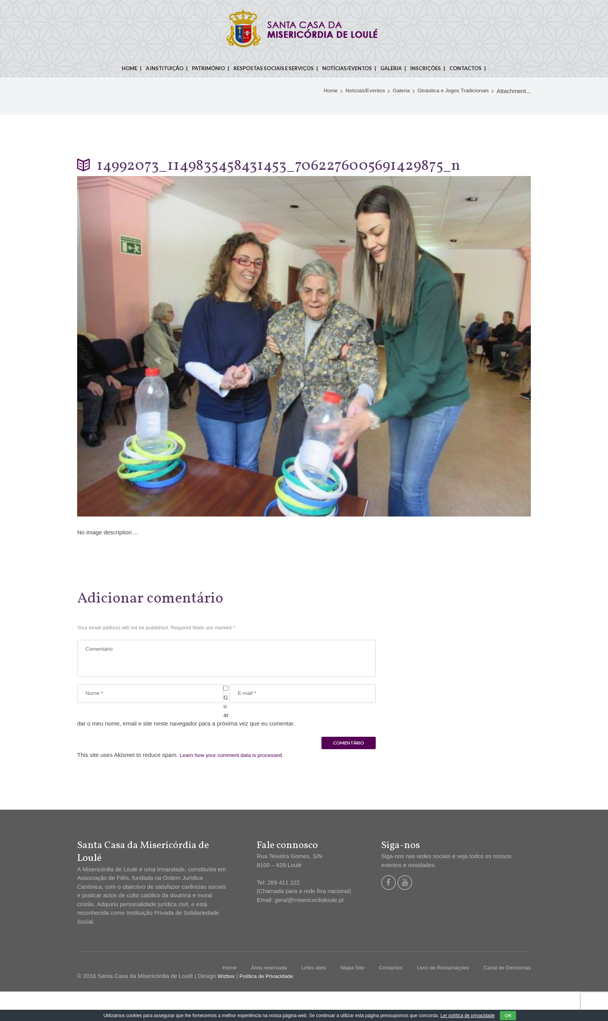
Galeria (391, 68)
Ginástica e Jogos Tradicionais (449, 128)
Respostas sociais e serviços (273, 68)
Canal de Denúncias (504, 996)
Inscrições (425, 68)
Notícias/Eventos (347, 68)
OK (507, 1015)
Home (129, 68)
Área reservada (249, 996)
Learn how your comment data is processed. (237, 784)
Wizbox (227, 1005)
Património (208, 68)
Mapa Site (338, 996)
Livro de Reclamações (435, 996)
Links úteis (297, 996)
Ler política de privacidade (467, 1015)
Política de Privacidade (271, 1005)
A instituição (164, 68)
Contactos (465, 68)
